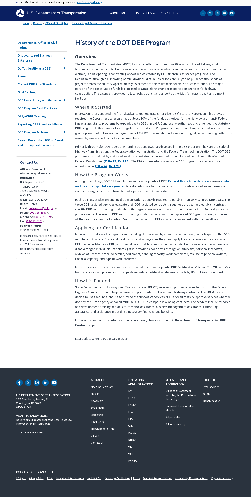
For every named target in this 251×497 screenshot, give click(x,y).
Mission (37, 23)
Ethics (136, 478)
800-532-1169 (43, 217)
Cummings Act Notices (117, 478)
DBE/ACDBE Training (32, 116)
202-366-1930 (39, 212)
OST (130, 453)
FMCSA (132, 405)
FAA (130, 391)
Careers (95, 435)
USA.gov (21, 478)
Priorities (144, 13)
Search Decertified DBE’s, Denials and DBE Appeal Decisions (41, 142)
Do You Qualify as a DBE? (41, 68)
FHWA (131, 398)
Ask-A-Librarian (176, 424)
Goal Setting (27, 92)
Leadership (97, 414)
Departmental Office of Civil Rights (37, 45)
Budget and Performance (70, 478)
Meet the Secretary (102, 387)
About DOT (118, 13)
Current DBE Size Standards (37, 84)
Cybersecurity (211, 387)
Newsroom (97, 401)
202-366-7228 (35, 221)
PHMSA (132, 460)
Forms (22, 76)
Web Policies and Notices (157, 478)
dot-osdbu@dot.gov (43, 208)
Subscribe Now (32, 432)
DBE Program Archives (41, 132)
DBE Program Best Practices (37, 108)
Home (26, 23)
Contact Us (97, 442)
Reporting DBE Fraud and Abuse (40, 124)
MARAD (132, 432)
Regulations (97, 421)
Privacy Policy (36, 478)
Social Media (98, 407)
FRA (130, 412)
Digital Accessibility (222, 478)
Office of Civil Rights (56, 23)
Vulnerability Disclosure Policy (191, 478)
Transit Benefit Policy (103, 428)
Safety (206, 393)
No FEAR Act (94, 478)
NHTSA (132, 439)
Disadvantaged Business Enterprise (92, 23)
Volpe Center (173, 417)
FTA (130, 418)
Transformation (211, 401)
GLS (130, 425)
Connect (167, 13)
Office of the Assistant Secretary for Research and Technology (181, 395)
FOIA (50, 478)
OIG (130, 446)
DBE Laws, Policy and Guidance (41, 100)
